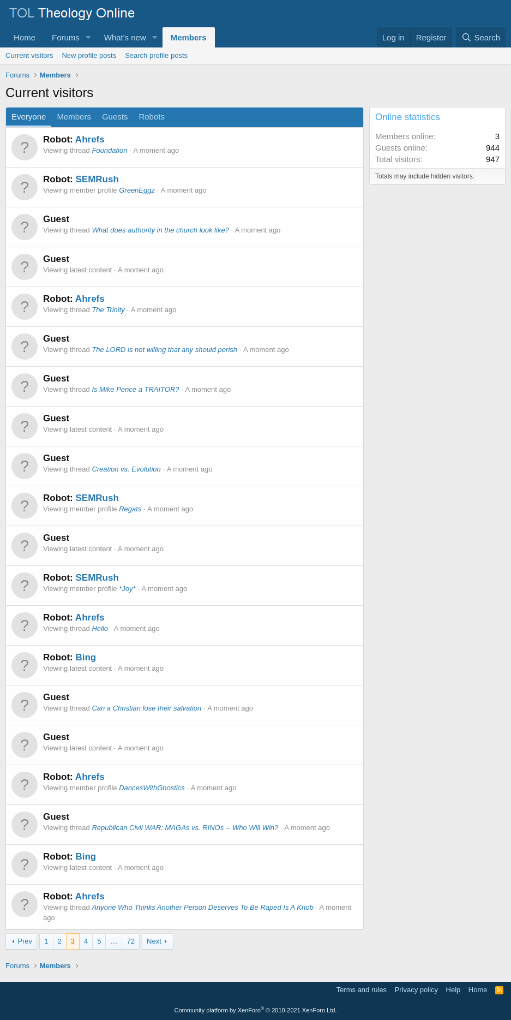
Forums (66, 37)
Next (154, 941)
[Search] (481, 37)
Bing (85, 657)
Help (453, 990)
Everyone (28, 116)
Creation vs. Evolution (126, 469)
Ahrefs (90, 139)
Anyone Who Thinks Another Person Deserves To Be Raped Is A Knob (202, 907)
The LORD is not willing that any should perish (164, 349)
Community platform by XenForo (256, 1010)
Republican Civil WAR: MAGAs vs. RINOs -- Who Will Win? (185, 828)
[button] (88, 37)
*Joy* (127, 588)
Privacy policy (416, 990)
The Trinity (108, 310)
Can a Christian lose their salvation (146, 708)
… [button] (113, 941)
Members (189, 37)
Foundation (109, 150)
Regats (130, 509)
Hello (100, 628)
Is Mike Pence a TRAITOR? (135, 389)
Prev (24, 941)
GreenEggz (137, 190)
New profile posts (89, 55)
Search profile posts (156, 55)
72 (130, 941)
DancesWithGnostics (152, 788)
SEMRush (96, 179)
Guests (115, 116)
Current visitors (29, 55)
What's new (125, 37)
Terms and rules (361, 990)
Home (24, 37)
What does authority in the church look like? (160, 230)
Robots (152, 116)
